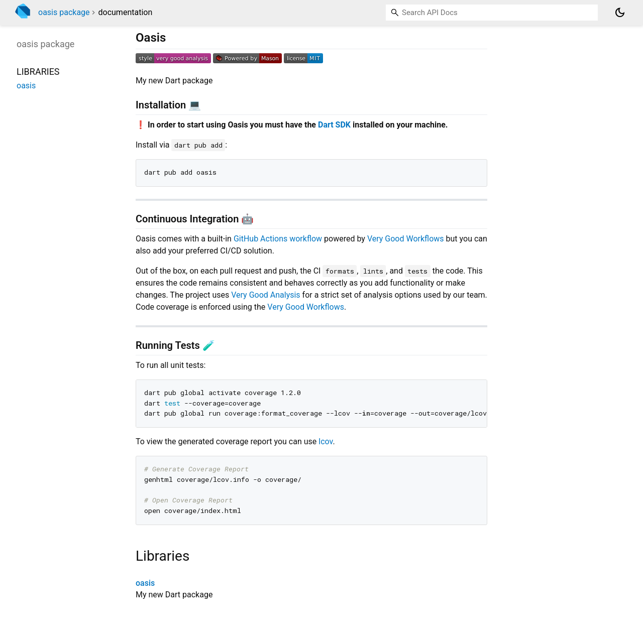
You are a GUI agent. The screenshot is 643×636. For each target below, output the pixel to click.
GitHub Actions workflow (278, 238)
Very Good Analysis (265, 295)
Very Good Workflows (405, 238)
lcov (325, 441)
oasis (145, 583)
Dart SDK (334, 125)
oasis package (64, 12)
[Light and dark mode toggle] (620, 13)
